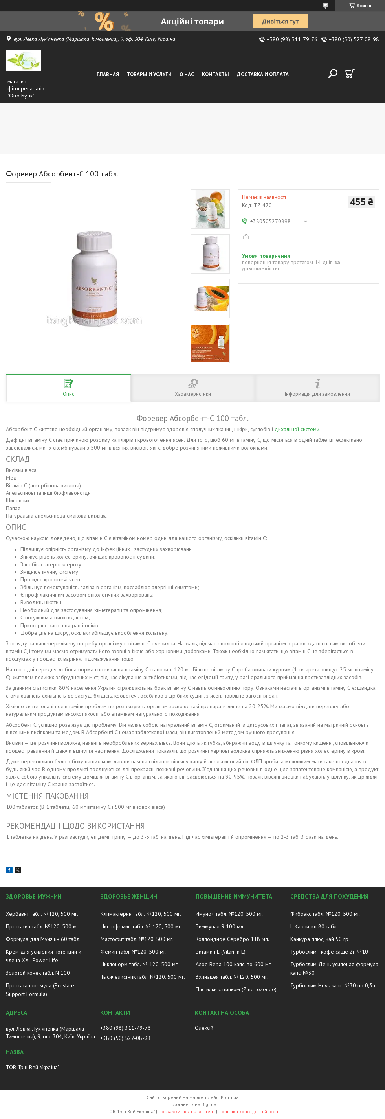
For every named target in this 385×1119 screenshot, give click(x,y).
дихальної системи (297, 429)
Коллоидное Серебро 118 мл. (232, 939)
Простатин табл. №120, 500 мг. (43, 926)
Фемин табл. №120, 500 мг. (134, 951)
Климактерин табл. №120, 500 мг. (141, 913)
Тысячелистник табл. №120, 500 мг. (143, 976)
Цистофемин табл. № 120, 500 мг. (141, 926)
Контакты (215, 74)
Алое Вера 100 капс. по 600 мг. (234, 964)
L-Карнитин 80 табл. (314, 926)
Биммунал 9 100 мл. (220, 926)
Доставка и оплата (263, 74)
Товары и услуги (149, 74)
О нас (187, 74)
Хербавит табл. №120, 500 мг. (42, 913)
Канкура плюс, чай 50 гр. (320, 939)
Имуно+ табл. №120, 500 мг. (230, 913)
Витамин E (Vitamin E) (221, 951)
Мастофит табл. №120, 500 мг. (137, 939)
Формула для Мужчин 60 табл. (43, 939)
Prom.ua (230, 1097)
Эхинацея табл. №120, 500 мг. (232, 976)
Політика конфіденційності (248, 1111)
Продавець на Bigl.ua (192, 1104)
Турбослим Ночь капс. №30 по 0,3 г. (333, 985)
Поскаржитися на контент (186, 1111)
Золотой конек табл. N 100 (38, 972)
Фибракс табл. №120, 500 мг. (325, 913)
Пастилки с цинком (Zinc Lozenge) (236, 989)
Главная (108, 74)
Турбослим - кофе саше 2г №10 (329, 951)
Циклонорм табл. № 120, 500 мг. (140, 964)
